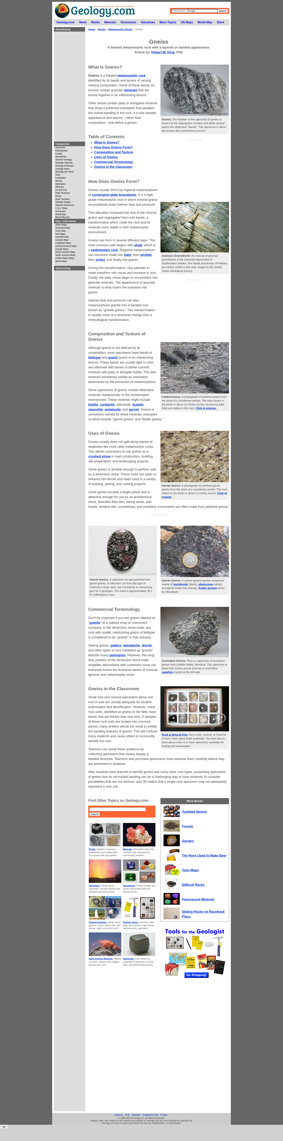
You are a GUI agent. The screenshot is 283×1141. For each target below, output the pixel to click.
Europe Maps (61, 249)
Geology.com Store (64, 172)
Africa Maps (61, 225)
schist (100, 260)
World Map (60, 214)
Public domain (208, 588)
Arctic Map (60, 231)
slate (127, 255)
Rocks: (92, 849)
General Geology (63, 160)
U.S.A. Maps (61, 208)
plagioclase (205, 584)
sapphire (167, 672)
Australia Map (62, 237)
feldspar (94, 357)
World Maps (61, 261)
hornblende (180, 584)
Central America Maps (66, 246)
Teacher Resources (64, 205)
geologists (117, 655)
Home (91, 29)
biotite (93, 404)
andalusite (113, 409)
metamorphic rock (131, 75)
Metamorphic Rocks (120, 29)
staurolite (95, 409)
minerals (130, 90)
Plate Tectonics (62, 193)
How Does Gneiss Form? (113, 147)
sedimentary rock (104, 250)
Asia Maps (60, 234)
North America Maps (65, 252)
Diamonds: (128, 959)
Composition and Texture (113, 152)
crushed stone (99, 456)
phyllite (146, 255)
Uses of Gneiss (106, 157)
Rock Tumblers (62, 199)
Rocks (58, 196)
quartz (113, 357)
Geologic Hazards (64, 163)
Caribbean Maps (63, 243)
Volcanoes (60, 211)
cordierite (107, 404)
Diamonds (60, 147)
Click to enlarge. (206, 408)
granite (94, 623)
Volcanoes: (94, 885)
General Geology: (98, 922)
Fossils (58, 154)
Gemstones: (129, 885)
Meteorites (60, 184)
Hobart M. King (163, 52)
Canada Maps (62, 240)
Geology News (62, 169)
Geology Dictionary (64, 166)
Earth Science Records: (101, 959)
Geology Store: (130, 922)
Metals (58, 181)
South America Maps (65, 255)
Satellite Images (63, 202)
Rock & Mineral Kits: (175, 734)
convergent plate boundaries (114, 195)
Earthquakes (61, 151)
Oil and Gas (61, 190)
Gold (57, 175)
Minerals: (127, 849)
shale (138, 245)
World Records (62, 217)
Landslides (60, 178)
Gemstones (60, 157)
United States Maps (64, 258)
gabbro (115, 645)
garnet (134, 409)
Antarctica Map (62, 228)
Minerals (59, 187)
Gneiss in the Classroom (113, 167)
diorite (147, 645)
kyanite (138, 404)
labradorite (131, 645)
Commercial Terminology (113, 162)
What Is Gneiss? (106, 142)
